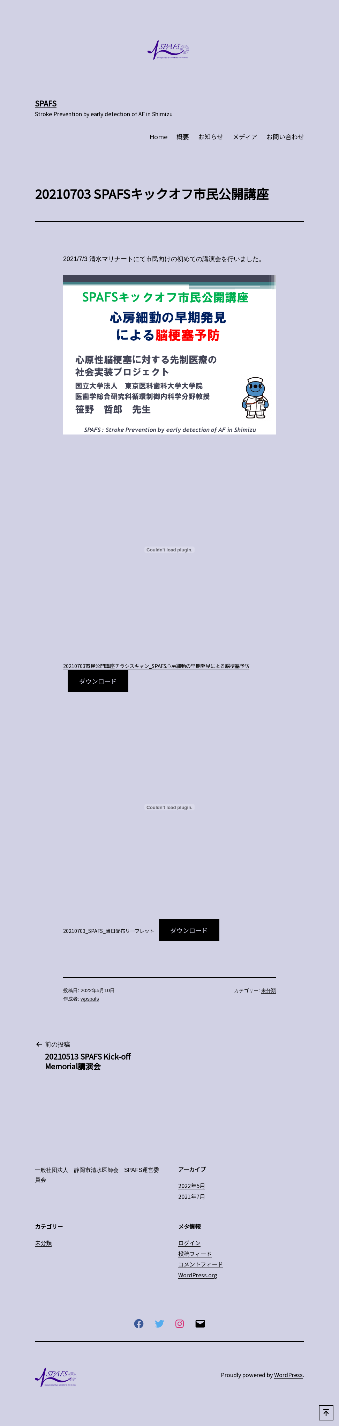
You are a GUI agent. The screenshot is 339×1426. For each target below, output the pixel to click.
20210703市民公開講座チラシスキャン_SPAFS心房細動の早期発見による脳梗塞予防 (156, 665)
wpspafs (90, 999)
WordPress (288, 1375)
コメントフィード (200, 1264)
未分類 (268, 990)
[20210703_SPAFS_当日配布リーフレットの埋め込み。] (169, 807)
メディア (245, 136)
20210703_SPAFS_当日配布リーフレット (108, 930)
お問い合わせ (285, 136)
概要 (182, 136)
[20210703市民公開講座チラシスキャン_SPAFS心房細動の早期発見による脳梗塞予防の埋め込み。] (169, 549)
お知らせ (210, 136)
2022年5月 (191, 1185)
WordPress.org (197, 1275)
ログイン (189, 1243)
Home (158, 136)
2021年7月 (191, 1196)
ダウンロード (98, 680)
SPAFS (45, 103)
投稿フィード (195, 1253)
